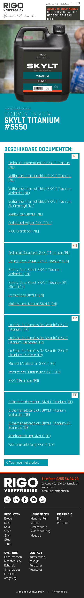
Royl (7, 527)
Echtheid (9, 565)
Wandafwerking (40, 531)
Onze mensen (13, 557)
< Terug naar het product (18, 108)
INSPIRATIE (64, 514)
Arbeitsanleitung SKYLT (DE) (29, 436)
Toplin (7, 544)
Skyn (7, 535)
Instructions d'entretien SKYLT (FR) (34, 372)
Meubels (36, 535)
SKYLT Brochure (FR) (23, 380)
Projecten (63, 523)
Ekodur (8, 518)
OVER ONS (11, 553)
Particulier (35, 565)
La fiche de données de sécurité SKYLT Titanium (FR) (38, 327)
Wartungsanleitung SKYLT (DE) (31, 444)
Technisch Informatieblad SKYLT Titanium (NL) (39, 165)
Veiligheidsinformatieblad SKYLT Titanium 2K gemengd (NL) (39, 203)
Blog (60, 518)
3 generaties (12, 569)
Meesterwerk (12, 561)
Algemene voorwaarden (30, 592)
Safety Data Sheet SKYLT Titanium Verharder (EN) (34, 271)
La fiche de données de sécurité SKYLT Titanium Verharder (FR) (38, 340)
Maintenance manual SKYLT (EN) (32, 304)
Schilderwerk (39, 527)
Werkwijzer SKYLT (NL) (25, 214)
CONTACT (35, 553)
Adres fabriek (37, 557)
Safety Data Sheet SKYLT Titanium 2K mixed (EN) (37, 284)
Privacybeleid (60, 592)
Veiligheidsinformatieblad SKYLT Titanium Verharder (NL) (39, 190)
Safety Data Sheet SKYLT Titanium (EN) (38, 261)
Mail (50, 19)
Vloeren (35, 523)
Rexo (7, 523)
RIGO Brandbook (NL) (23, 231)
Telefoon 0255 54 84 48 (60, 478)
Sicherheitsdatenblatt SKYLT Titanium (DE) (40, 402)
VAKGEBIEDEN (40, 514)
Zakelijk (34, 561)
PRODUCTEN (12, 514)
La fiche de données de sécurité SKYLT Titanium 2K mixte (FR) (38, 353)
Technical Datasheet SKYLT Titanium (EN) (39, 252)
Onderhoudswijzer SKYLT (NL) (30, 223)
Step (7, 540)
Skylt (7, 531)
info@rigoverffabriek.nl (55, 491)
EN (78, 3)
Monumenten (39, 518)
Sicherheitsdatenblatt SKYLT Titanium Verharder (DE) (37, 412)
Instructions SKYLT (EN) (26, 295)
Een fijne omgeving (10, 576)
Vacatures (35, 569)
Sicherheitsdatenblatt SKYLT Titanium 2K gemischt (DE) (39, 425)
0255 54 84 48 (57, 15)
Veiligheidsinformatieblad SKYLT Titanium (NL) (39, 178)
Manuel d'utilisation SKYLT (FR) (32, 363)
